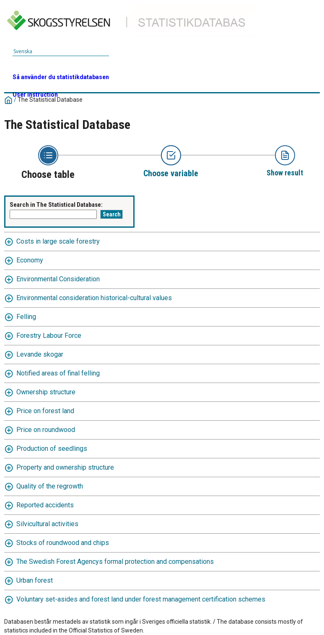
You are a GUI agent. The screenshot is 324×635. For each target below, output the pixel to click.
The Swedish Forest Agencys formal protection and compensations (115, 562)
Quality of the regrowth (49, 486)
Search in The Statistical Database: (56, 204)
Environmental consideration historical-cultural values (94, 298)
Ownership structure (45, 392)
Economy (29, 260)
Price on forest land (45, 411)
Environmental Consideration (58, 279)
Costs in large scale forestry (58, 241)
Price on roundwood (45, 430)
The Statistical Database (50, 99)
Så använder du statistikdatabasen (61, 77)
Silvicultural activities (47, 524)
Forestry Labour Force (48, 335)
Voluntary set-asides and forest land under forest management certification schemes (140, 599)
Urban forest (34, 580)
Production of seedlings (51, 448)
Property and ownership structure (65, 467)
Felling (26, 317)
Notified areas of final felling (58, 373)
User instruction (35, 94)
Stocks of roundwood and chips (62, 543)
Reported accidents (45, 505)
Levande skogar (39, 354)
